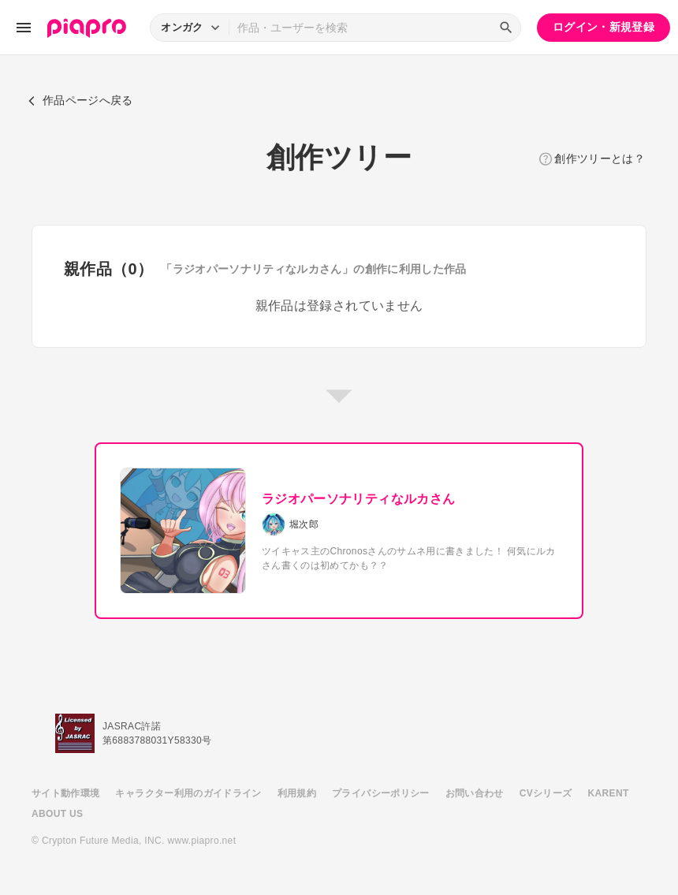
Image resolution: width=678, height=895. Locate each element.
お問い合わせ (474, 793)
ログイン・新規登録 (603, 27)
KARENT (608, 793)
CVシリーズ (546, 793)
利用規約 (297, 793)
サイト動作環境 (65, 793)
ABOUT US (57, 813)
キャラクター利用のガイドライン (188, 793)
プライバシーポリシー (381, 793)
